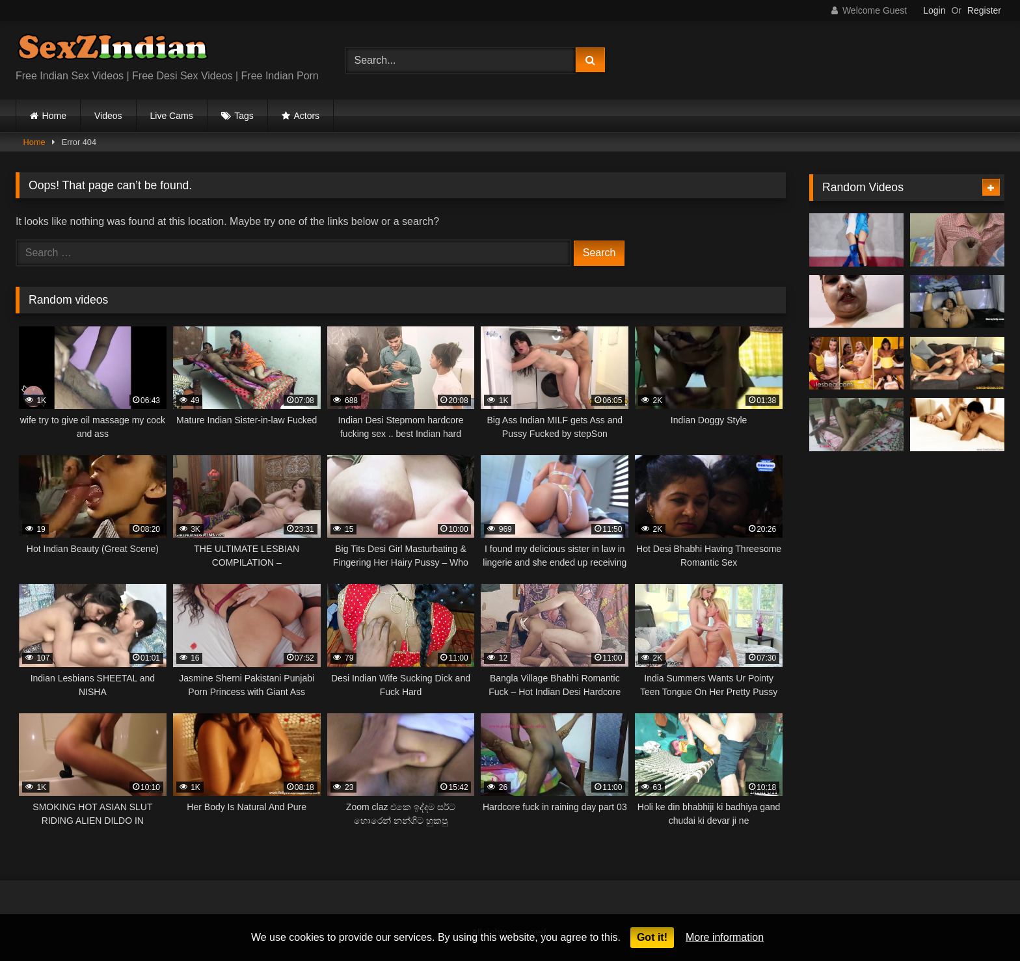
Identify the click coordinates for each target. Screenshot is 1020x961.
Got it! (652, 937)
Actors (306, 116)
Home (54, 116)
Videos (108, 116)
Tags (244, 116)
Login (934, 10)
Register (984, 10)
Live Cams (171, 116)
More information (725, 937)
